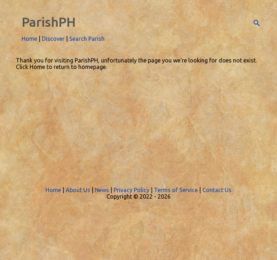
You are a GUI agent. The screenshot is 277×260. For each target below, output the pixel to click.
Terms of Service (176, 190)
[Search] (256, 23)
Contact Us (217, 190)
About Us (78, 190)
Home (29, 38)
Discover (53, 38)
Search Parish (87, 38)
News (102, 190)
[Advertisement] (138, 124)
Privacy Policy (131, 190)
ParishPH (49, 21)
